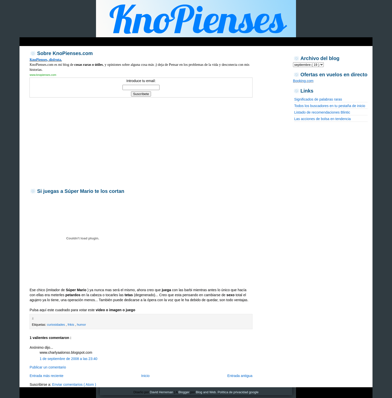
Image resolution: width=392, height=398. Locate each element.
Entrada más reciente (46, 376)
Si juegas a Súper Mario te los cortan (80, 191)
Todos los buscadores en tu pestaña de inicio (329, 106)
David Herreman (161, 392)
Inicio (145, 376)
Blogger (184, 392)
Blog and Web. (206, 392)
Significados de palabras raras (318, 99)
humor (81, 324)
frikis (71, 324)
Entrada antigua (239, 376)
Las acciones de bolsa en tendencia (322, 119)
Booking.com (303, 81)
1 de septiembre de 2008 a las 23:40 (68, 359)
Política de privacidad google (238, 392)
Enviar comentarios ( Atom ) (74, 384)
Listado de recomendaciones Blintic (322, 112)
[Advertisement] (141, 142)
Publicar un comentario (48, 367)
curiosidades (56, 324)
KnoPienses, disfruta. (46, 60)
